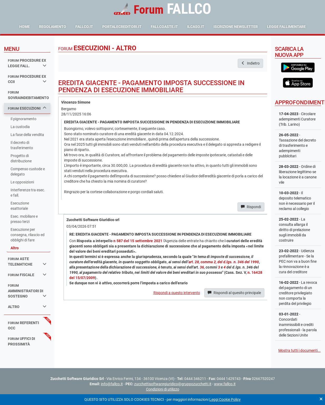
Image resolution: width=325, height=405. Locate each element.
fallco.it (84, 27)
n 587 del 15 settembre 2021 (137, 241)
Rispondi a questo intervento (176, 293)
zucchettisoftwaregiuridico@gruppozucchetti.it (172, 384)
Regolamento (52, 27)
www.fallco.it (225, 384)
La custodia (20, 127)
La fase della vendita (27, 135)
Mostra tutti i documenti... (299, 350)
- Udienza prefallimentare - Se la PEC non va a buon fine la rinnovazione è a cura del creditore (298, 261)
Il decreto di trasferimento (22, 145)
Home (24, 27)
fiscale (27, 274)
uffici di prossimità (21, 341)
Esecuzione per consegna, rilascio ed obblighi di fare (28, 234)
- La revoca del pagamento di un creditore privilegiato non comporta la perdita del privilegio (298, 293)
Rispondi (251, 207)
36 (202, 267)
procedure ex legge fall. (27, 63)
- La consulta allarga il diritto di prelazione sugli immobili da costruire (294, 229)
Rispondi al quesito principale (234, 293)
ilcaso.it (195, 27)
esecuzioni (27, 108)
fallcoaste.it (164, 27)
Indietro (250, 63)
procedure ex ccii (27, 79)
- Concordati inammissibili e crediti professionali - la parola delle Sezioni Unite (298, 324)
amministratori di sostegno (27, 291)
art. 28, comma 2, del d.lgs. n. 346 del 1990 (223, 262)
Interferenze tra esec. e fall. (28, 192)
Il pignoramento (23, 119)
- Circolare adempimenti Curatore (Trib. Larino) (297, 119)
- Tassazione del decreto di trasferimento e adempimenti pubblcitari (297, 145)
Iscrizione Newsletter (236, 27)
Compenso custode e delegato (28, 171)
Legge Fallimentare (286, 27)
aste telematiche (27, 261)
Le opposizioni (22, 182)
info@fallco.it (112, 384)
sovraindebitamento (28, 95)
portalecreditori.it (122, 27)
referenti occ (23, 325)
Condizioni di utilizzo (162, 389)
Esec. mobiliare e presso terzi (24, 219)
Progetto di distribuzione (21, 158)
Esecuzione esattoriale (20, 206)
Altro (15, 248)
